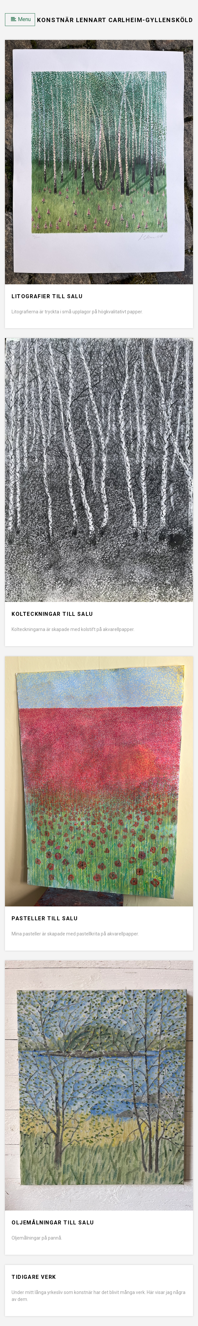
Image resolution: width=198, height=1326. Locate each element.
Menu (21, 19)
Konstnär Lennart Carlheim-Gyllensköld (115, 19)
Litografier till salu (47, 296)
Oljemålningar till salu (53, 1222)
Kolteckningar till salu (52, 614)
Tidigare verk (34, 1277)
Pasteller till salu (45, 918)
